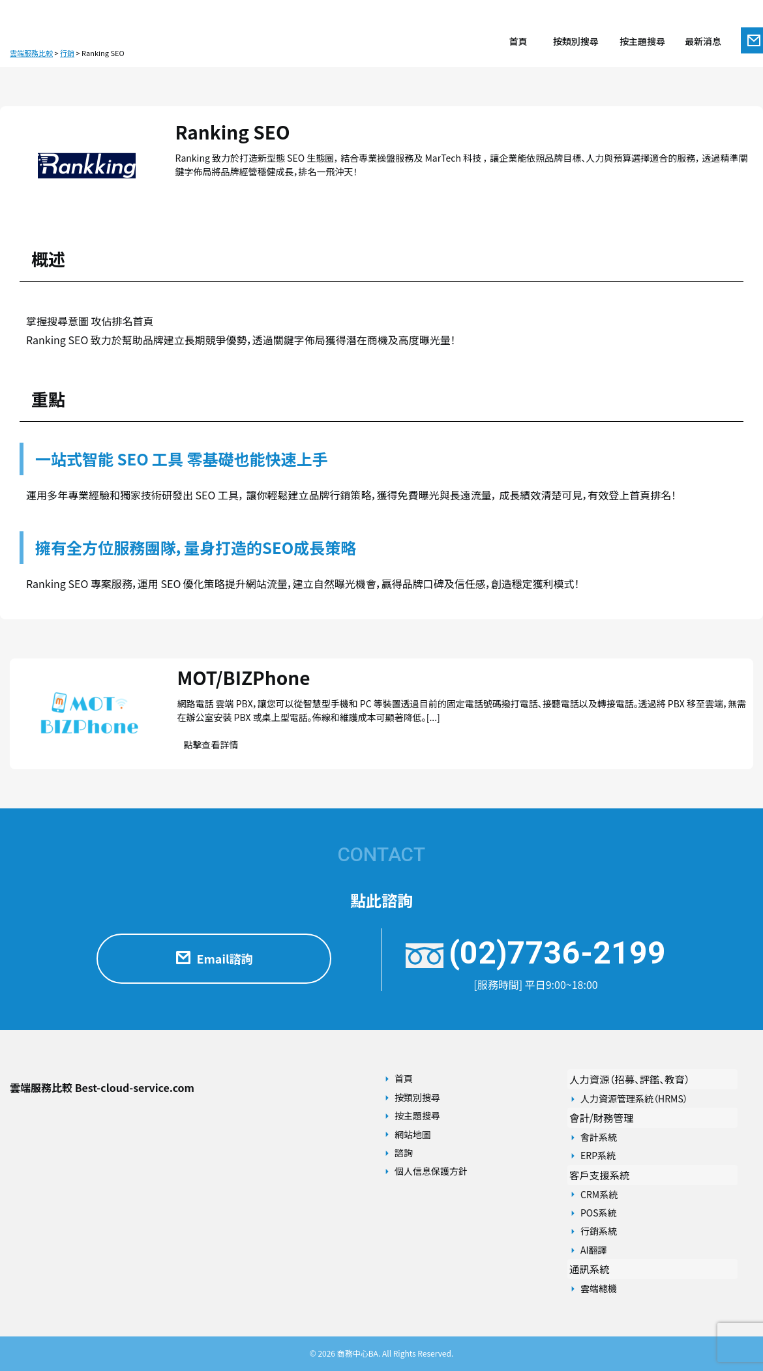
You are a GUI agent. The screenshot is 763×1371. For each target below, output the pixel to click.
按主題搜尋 (417, 1115)
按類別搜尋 (417, 1097)
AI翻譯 (593, 1249)
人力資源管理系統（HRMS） (634, 1098)
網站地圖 (413, 1134)
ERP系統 (598, 1155)
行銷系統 (598, 1230)
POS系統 (598, 1212)
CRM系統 (599, 1194)
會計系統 (598, 1136)
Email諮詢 (213, 958)
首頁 (404, 1078)
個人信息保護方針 (431, 1170)
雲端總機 (598, 1288)
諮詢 (404, 1152)
